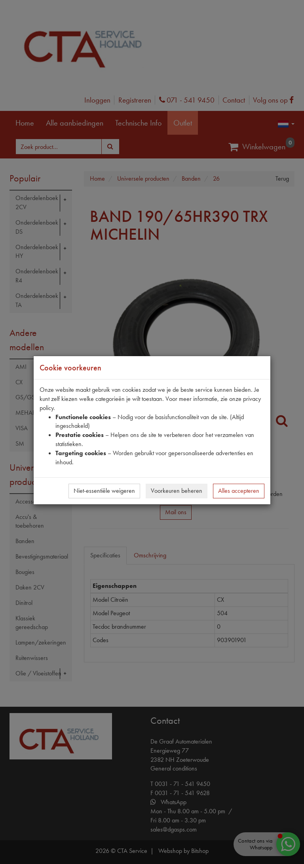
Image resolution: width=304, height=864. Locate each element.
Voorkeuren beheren (176, 490)
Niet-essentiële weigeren (104, 490)
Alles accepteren (238, 490)
